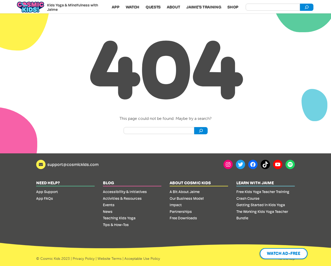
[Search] (306, 7)
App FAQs (44, 198)
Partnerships (181, 212)
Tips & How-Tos (116, 225)
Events (109, 205)
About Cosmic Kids (190, 182)
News (107, 212)
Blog (108, 182)
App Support (47, 192)
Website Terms (109, 258)
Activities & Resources (122, 198)
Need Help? (48, 182)
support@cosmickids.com (73, 164)
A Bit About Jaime (185, 192)
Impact (176, 205)
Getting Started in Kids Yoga (260, 205)
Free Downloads (183, 218)
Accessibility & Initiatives (125, 192)
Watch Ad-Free (283, 253)
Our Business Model (187, 198)
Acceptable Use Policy (142, 258)
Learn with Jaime (255, 182)
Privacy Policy (84, 258)
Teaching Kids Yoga (119, 218)
